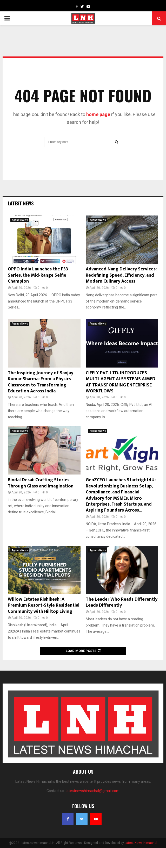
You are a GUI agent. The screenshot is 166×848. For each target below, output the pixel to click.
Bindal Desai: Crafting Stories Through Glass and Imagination (41, 483)
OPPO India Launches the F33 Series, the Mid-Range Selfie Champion (38, 275)
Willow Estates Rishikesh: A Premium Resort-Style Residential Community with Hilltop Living (43, 605)
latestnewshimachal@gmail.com (92, 791)
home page (98, 114)
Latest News (21, 203)
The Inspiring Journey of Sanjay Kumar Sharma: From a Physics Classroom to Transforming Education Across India (40, 382)
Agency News (20, 220)
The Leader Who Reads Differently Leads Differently (121, 602)
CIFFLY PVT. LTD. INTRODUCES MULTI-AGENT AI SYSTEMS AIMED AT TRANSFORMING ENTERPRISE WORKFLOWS (120, 382)
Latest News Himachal (141, 843)
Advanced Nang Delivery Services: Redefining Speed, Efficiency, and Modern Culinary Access (121, 275)
